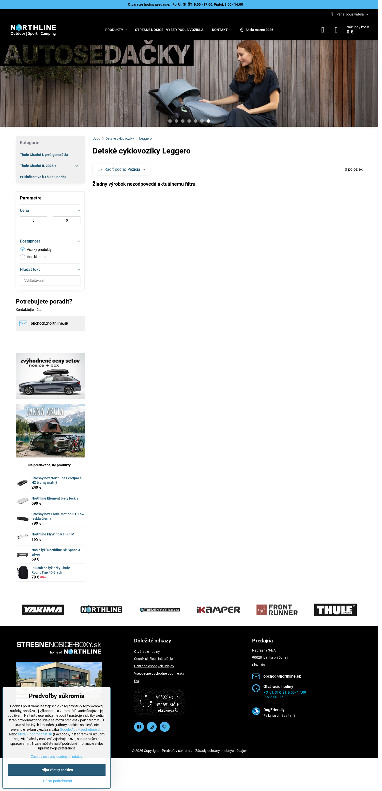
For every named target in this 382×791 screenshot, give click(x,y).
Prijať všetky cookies (57, 770)
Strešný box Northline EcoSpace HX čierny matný (56, 480)
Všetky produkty (36, 249)
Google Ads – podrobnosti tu (82, 729)
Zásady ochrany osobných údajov (221, 751)
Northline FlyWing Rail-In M (52, 534)
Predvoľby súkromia (177, 751)
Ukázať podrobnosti (57, 781)
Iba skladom (33, 256)
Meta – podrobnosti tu (35, 734)
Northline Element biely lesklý (54, 498)
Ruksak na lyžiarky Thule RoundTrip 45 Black (50, 570)
